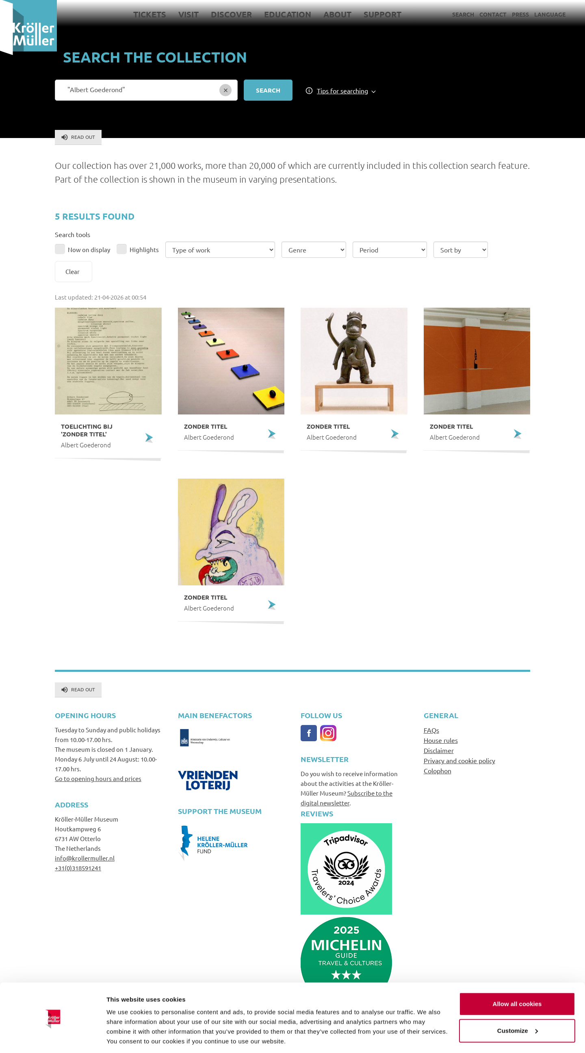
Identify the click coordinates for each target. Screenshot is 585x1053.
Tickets (149, 14)
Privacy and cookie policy (459, 760)
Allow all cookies (517, 977)
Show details (125, 1037)
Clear (72, 271)
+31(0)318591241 (78, 868)
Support (382, 14)
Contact (493, 14)
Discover (231, 14)
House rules (441, 740)
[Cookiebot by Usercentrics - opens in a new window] (52, 1037)
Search (463, 14)
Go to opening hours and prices (98, 778)
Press (520, 14)
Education (287, 14)
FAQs (431, 730)
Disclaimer (439, 750)
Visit (188, 14)
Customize (517, 1003)
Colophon (437, 770)
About (337, 14)
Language (550, 14)
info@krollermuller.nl (85, 858)
